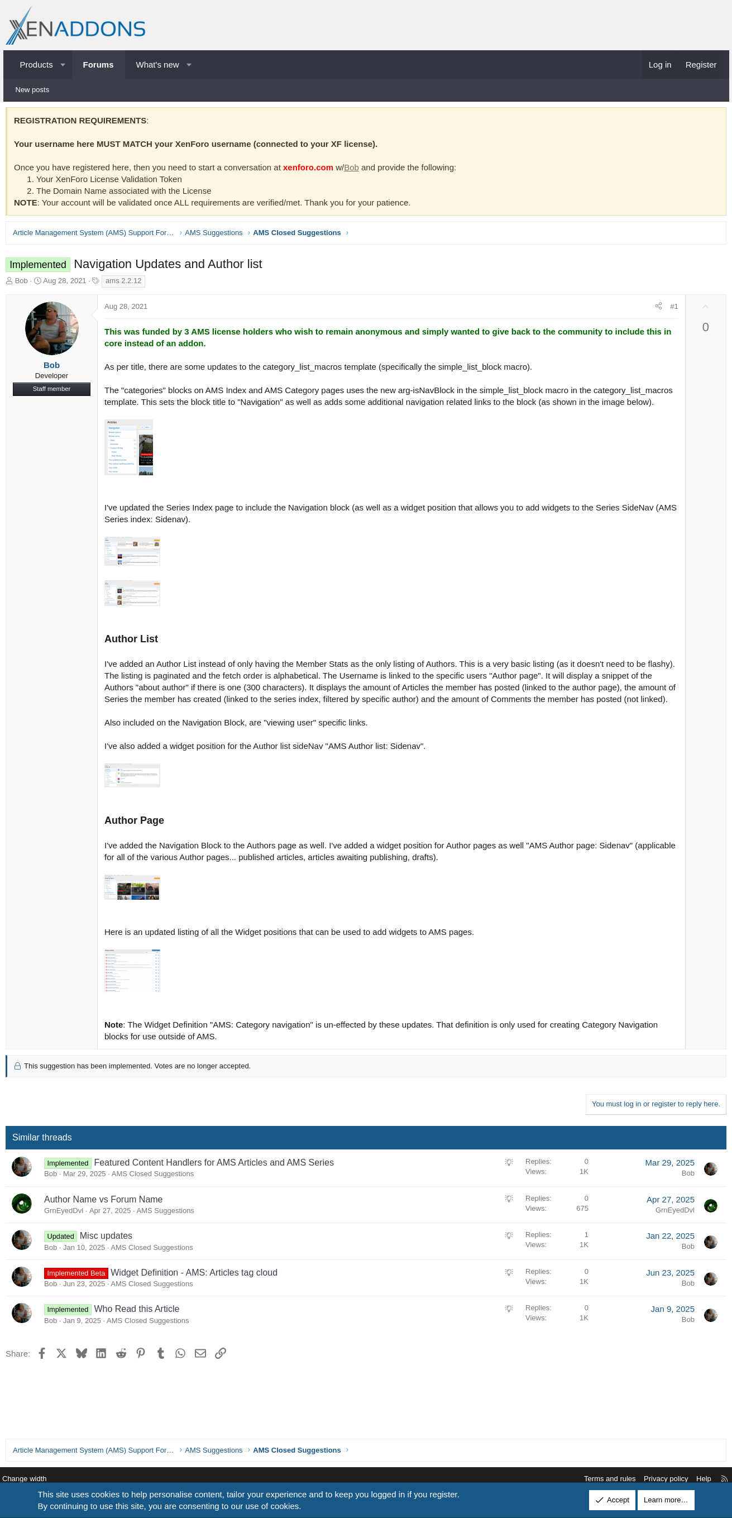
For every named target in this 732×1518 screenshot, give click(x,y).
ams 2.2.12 (129, 283)
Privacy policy (655, 1479)
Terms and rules (598, 1479)
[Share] (653, 309)
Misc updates (111, 1262)
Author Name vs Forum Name (109, 1225)
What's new (157, 64)
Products (36, 64)
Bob (357, 170)
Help (692, 1479)
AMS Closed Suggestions (158, 1200)
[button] (62, 64)
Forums (98, 64)
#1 (668, 309)
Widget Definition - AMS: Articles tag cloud (200, 1299)
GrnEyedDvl (69, 1237)
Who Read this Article (142, 1335)
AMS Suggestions (171, 1237)
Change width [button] (36, 1479)
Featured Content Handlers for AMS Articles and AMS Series (220, 1189)
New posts (33, 89)
